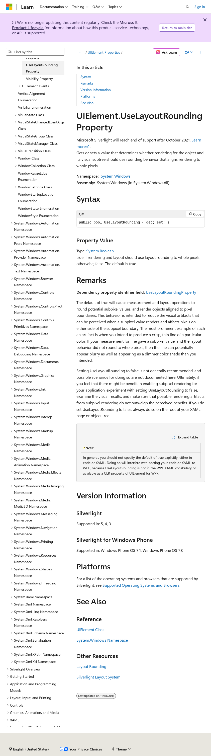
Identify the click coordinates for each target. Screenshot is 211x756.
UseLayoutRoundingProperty (171, 292)
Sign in (199, 6)
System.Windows (116, 176)
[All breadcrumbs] (80, 52)
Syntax (85, 76)
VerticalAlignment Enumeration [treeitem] (31, 96)
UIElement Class (90, 629)
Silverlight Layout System (98, 676)
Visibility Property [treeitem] (39, 78)
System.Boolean (100, 250)
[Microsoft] (9, 7)
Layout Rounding (91, 666)
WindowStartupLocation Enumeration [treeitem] (36, 197)
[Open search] (187, 6)
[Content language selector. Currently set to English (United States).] (29, 749)
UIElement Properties (104, 52)
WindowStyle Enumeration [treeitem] (38, 215)
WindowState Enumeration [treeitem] (38, 208)
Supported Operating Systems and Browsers (140, 585)
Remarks (86, 83)
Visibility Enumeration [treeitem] (34, 107)
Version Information (95, 89)
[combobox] (35, 52)
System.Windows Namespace (102, 640)
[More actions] (200, 52)
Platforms (87, 96)
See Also (86, 102)
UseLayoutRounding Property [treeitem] (42, 68)
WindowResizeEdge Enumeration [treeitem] (32, 176)
